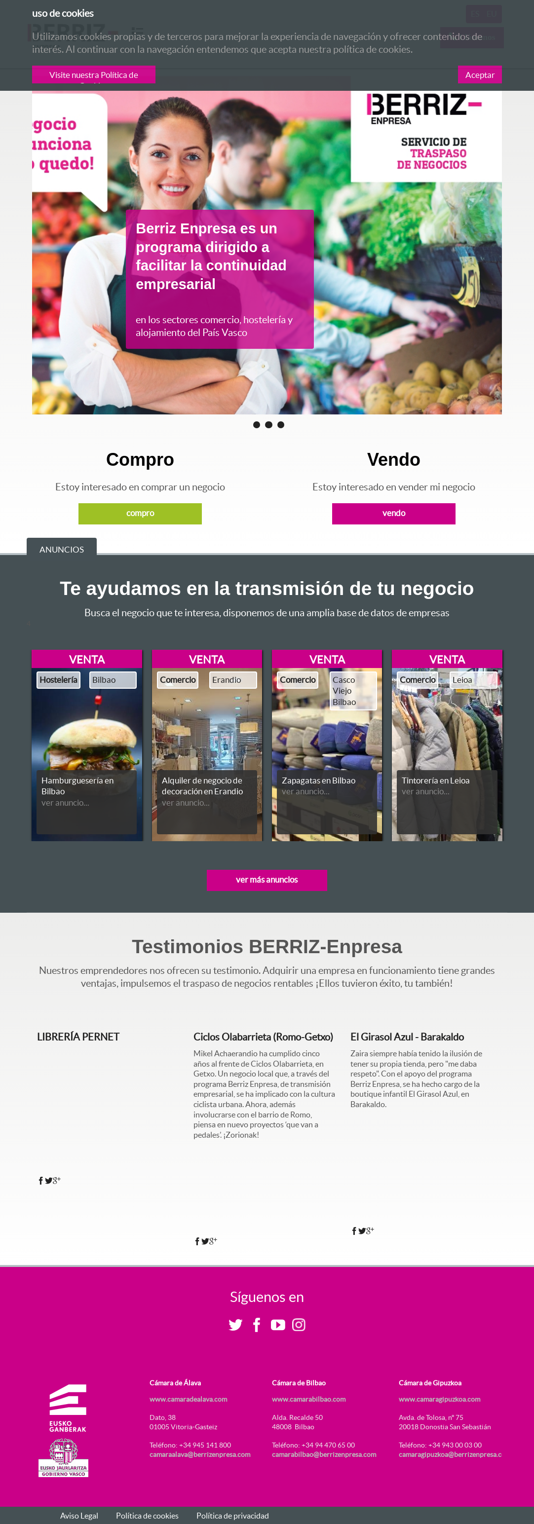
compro (140, 513)
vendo (393, 513)
